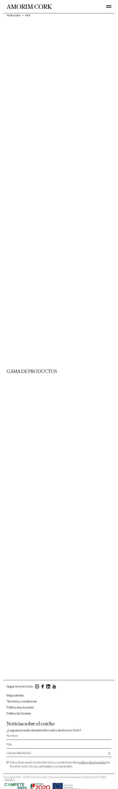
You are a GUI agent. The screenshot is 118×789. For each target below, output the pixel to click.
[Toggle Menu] (108, 6)
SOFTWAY (100, 777)
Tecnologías (14, 15)
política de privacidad (92, 762)
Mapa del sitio (15, 695)
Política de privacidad (20, 707)
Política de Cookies (19, 713)
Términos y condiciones (22, 701)
